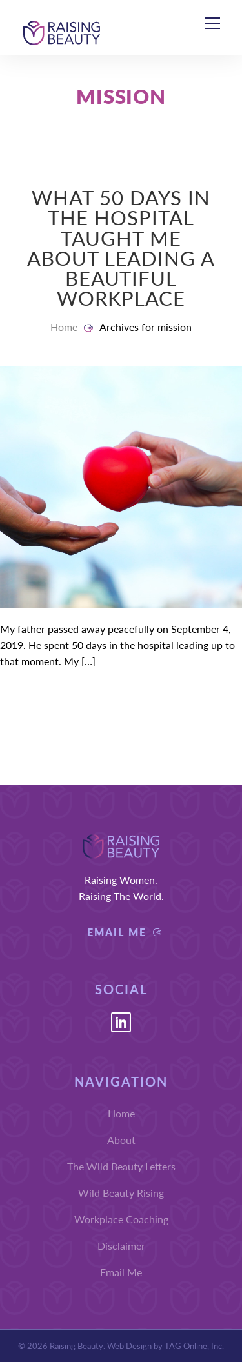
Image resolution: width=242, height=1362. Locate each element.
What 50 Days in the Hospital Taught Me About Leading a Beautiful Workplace (121, 247)
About (121, 1139)
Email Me (116, 932)
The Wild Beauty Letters (121, 1166)
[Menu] (212, 22)
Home (63, 326)
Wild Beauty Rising (121, 1192)
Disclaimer (121, 1245)
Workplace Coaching (121, 1219)
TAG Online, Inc (193, 1346)
